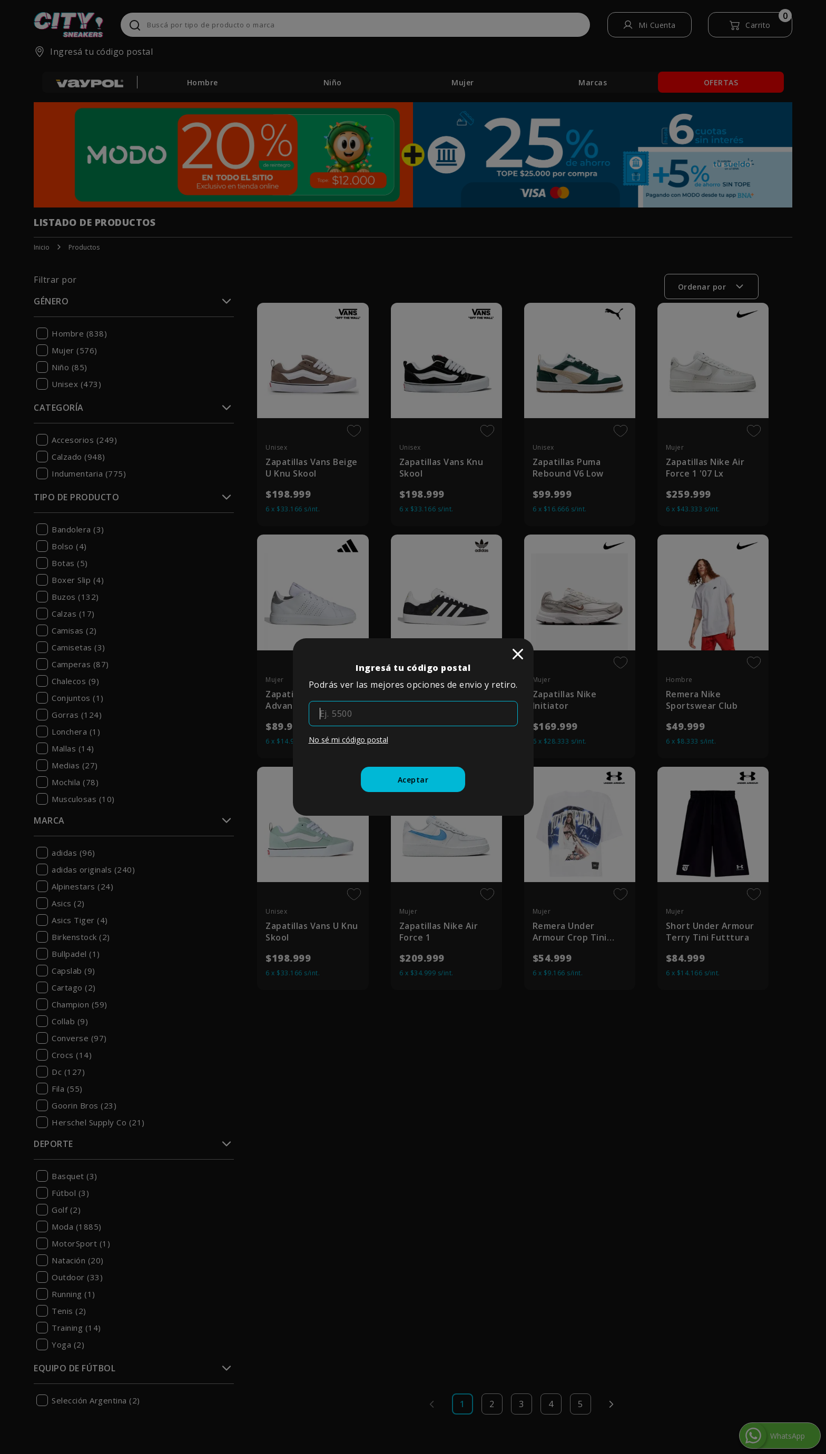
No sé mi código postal (348, 740)
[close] (518, 654)
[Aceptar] (413, 779)
